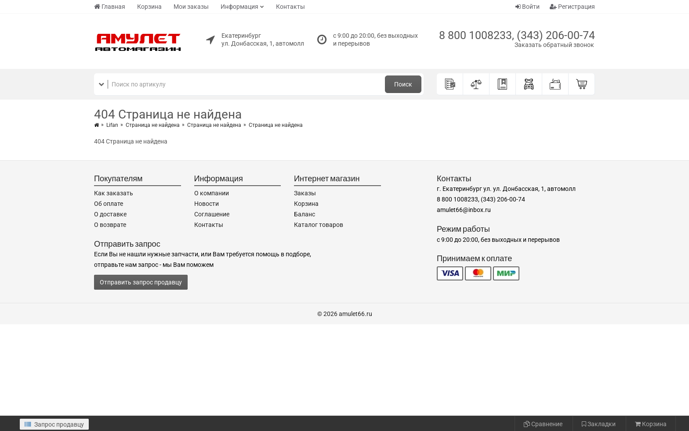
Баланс (304, 214)
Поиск (403, 84)
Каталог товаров (318, 224)
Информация (239, 6)
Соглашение (211, 214)
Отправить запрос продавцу (141, 282)
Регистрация (572, 6)
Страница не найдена (153, 125)
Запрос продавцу (54, 424)
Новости (206, 203)
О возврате (110, 224)
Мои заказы (191, 6)
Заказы (305, 193)
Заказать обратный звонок (554, 44)
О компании (211, 193)
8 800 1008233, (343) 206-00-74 (517, 35)
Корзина (149, 6)
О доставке (110, 214)
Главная (109, 6)
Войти (527, 6)
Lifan (112, 125)
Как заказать (113, 193)
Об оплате (108, 203)
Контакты (290, 6)
